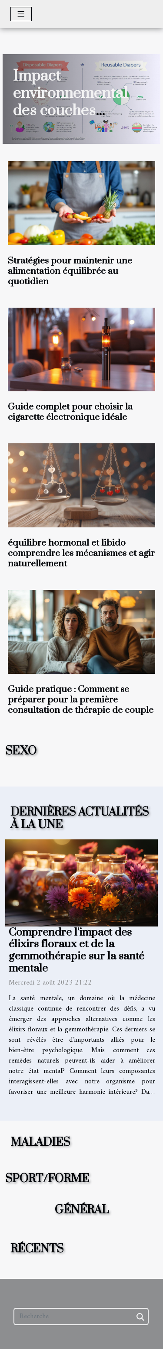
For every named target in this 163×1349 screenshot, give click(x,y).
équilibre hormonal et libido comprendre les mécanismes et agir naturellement (81, 553)
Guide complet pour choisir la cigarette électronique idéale (70, 412)
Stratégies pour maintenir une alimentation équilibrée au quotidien (70, 271)
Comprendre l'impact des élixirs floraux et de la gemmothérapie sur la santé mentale (76, 950)
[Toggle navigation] (21, 14)
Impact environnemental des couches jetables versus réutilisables (70, 111)
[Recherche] (81, 1316)
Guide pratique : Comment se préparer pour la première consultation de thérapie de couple (80, 700)
